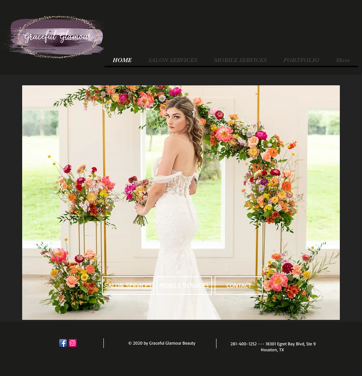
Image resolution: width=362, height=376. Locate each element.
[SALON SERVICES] (128, 285)
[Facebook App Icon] (63, 343)
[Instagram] (72, 343)
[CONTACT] (239, 285)
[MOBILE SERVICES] (184, 285)
